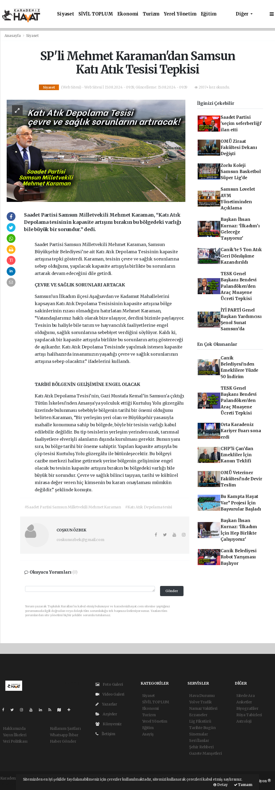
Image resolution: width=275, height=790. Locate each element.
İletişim (105, 733)
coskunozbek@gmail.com (80, 539)
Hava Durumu (202, 695)
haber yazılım (12, 783)
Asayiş (148, 734)
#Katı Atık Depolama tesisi (148, 507)
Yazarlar (106, 704)
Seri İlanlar (199, 740)
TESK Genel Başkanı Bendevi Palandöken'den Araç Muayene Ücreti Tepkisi (239, 286)
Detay (220, 785)
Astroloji (244, 721)
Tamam (243, 785)
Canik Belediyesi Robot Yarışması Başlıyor (239, 557)
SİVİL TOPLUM (95, 14)
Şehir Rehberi (201, 747)
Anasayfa (13, 35)
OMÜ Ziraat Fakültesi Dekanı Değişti (239, 147)
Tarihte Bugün (202, 727)
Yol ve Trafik (200, 702)
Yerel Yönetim (180, 14)
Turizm (151, 14)
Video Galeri (109, 694)
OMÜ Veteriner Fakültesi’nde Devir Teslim (241, 479)
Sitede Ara (245, 695)
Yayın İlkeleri (14, 735)
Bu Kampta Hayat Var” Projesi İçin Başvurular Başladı (241, 503)
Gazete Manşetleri (205, 753)
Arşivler (106, 714)
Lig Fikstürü (200, 721)
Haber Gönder (63, 741)
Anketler (244, 702)
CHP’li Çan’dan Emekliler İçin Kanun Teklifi (237, 455)
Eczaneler (198, 714)
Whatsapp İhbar (64, 735)
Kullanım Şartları (65, 728)
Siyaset (65, 14)
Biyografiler (247, 708)
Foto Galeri (109, 684)
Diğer (242, 14)
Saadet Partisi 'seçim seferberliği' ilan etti (241, 123)
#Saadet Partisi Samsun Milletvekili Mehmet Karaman (73, 507)
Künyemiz (108, 724)
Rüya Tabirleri (249, 714)
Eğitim (209, 14)
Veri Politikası (15, 741)
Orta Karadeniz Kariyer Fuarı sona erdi (241, 431)
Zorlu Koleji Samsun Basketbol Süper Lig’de (241, 172)
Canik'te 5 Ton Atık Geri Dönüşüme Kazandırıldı (241, 256)
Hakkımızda (14, 728)
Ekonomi (128, 14)
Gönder (171, 591)
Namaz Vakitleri (203, 708)
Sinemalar (198, 734)
